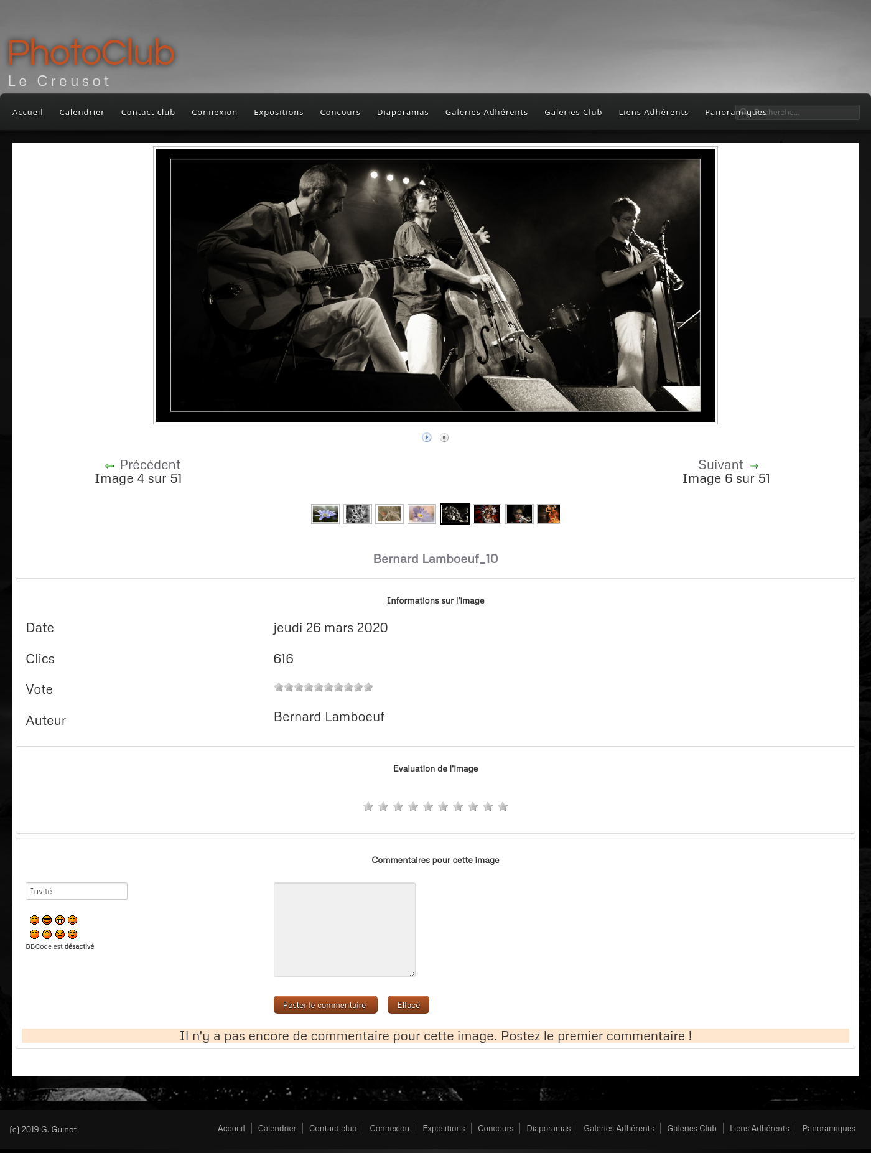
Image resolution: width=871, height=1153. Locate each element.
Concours (340, 112)
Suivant (720, 464)
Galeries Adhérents (487, 112)
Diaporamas (403, 112)
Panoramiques (829, 1128)
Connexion (215, 112)
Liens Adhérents (653, 112)
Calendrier (82, 112)
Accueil (28, 112)
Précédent (149, 464)
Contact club (148, 112)
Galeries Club (573, 112)
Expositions (279, 112)
